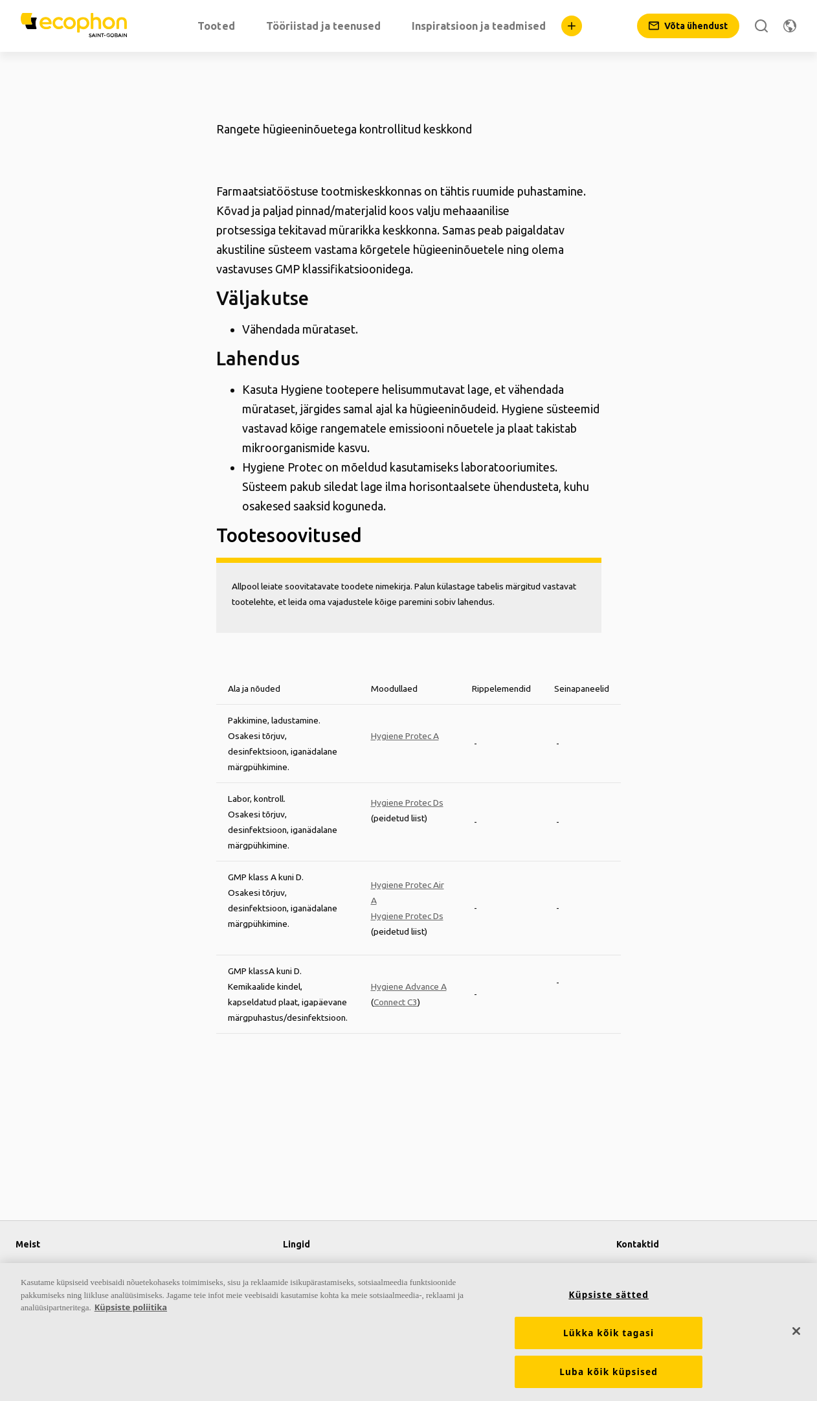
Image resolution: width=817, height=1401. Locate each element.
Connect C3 (396, 1002)
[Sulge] (796, 1331)
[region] (408, 1332)
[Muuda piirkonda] (789, 25)
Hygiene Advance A (409, 986)
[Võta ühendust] (688, 26)
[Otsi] (761, 25)
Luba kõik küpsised (608, 1372)
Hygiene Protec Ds (407, 802)
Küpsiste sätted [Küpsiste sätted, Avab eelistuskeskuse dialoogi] (608, 1295)
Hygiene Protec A (405, 736)
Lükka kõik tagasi (608, 1333)
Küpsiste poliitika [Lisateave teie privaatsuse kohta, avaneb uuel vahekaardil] (131, 1307)
